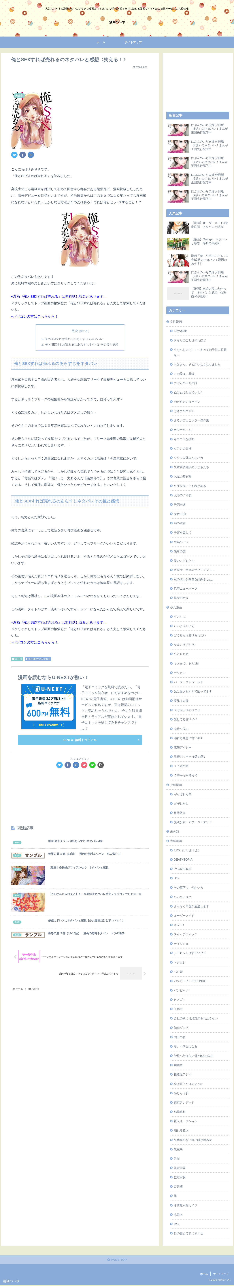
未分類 (17, 659)
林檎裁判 (180, 1111)
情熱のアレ (181, 542)
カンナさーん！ (184, 429)
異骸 (177, 1158)
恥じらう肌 (181, 1093)
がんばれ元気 (182, 794)
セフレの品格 (182, 448)
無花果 (178, 1149)
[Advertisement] (80, 78)
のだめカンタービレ (187, 401)
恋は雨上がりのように (188, 1083)
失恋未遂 (180, 504)
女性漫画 (176, 321)
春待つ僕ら (181, 728)
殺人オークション (185, 1121)
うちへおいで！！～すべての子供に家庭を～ (200, 352)
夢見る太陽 (181, 700)
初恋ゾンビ (181, 1027)
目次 (74, 331)
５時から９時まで (185, 775)
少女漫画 (176, 607)
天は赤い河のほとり (187, 710)
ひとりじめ (181, 654)
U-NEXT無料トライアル (80, 740)
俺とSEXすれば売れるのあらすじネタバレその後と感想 (81, 345)
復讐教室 (180, 812)
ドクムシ (180, 962)
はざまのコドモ (184, 411)
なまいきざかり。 (185, 644)
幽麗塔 (178, 1065)
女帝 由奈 (180, 513)
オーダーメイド (184, 915)
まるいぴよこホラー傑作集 (191, 420)
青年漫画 (176, 841)
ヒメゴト (180, 999)
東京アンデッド (184, 1102)
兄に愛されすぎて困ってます (193, 691)
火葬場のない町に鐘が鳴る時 (193, 1140)
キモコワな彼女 (184, 439)
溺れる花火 (181, 1130)
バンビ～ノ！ (182, 990)
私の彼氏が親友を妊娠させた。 (194, 579)
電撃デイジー (182, 747)
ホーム (204, 1274)
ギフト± (179, 925)
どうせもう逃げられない (190, 635)
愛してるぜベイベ (185, 719)
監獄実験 (180, 1177)
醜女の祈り (181, 597)
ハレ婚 (178, 971)
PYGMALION (182, 868)
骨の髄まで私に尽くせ (188, 1233)
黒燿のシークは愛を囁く (190, 756)
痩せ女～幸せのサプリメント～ (194, 569)
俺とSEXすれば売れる (38, 659)
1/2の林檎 (180, 331)
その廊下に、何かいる (188, 887)
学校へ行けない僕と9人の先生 (194, 1055)
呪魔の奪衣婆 (182, 476)
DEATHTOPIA (183, 859)
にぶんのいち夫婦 (185, 383)
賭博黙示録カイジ (185, 1205)
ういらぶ (180, 616)
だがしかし (181, 803)
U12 (176, 878)
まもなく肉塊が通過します (191, 906)
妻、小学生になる (185, 1046)
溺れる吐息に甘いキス (188, 738)
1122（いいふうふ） (187, 850)
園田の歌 (180, 1037)
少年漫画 (176, 784)
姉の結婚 (180, 523)
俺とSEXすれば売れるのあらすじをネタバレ (73, 339)
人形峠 (178, 1009)
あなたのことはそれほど (190, 340)
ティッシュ (181, 943)
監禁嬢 (178, 1186)
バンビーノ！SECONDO (190, 981)
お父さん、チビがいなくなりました (197, 364)
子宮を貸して (182, 532)
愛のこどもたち (184, 560)
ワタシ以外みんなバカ (188, 457)
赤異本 (178, 1214)
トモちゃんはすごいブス (190, 953)
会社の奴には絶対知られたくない (196, 1018)
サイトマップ (221, 1274)
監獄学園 (180, 1167)
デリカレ (180, 672)
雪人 (177, 1224)
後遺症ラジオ (182, 1074)
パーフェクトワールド (188, 682)
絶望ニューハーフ (185, 588)
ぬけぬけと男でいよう (188, 392)
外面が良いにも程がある (190, 485)
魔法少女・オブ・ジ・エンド (193, 822)
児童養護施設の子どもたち (191, 467)
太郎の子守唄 (182, 495)
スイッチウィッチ (185, 934)
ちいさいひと (182, 896)
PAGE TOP (117, 1260)
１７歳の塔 (181, 766)
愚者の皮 (180, 551)
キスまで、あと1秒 (186, 663)
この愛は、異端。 (185, 373)
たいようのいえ (184, 626)
